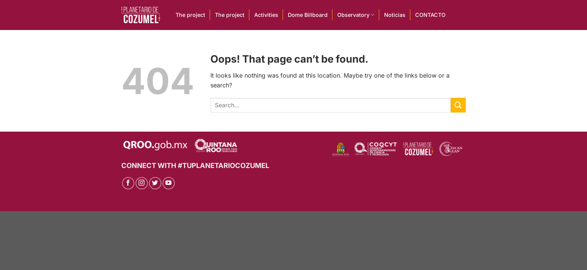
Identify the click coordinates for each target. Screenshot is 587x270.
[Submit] (458, 105)
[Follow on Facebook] (128, 183)
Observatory (355, 14)
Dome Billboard (308, 15)
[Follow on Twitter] (155, 183)
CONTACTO (430, 15)
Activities (266, 15)
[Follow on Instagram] (142, 183)
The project (190, 15)
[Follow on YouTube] (168, 183)
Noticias (394, 15)
